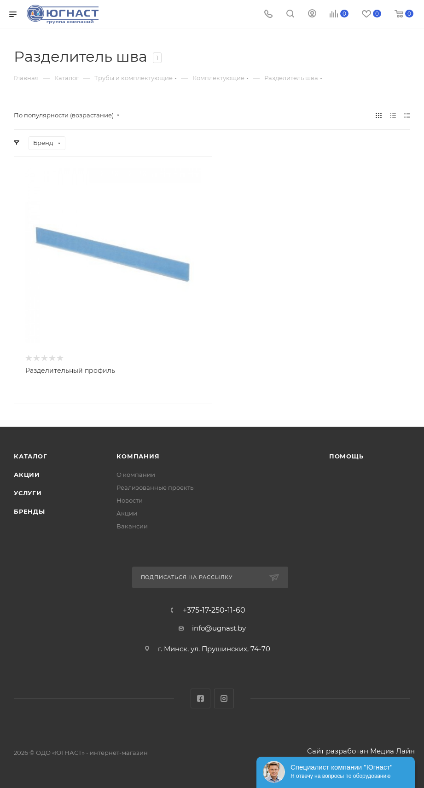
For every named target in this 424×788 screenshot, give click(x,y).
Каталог (30, 456)
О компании (135, 474)
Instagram (224, 698)
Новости (129, 500)
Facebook (200, 698)
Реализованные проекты (155, 487)
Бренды (29, 511)
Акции (27, 474)
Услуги (28, 493)
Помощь (346, 456)
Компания (137, 456)
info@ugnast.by (219, 628)
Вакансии (132, 526)
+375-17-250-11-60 (214, 610)
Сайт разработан (337, 751)
